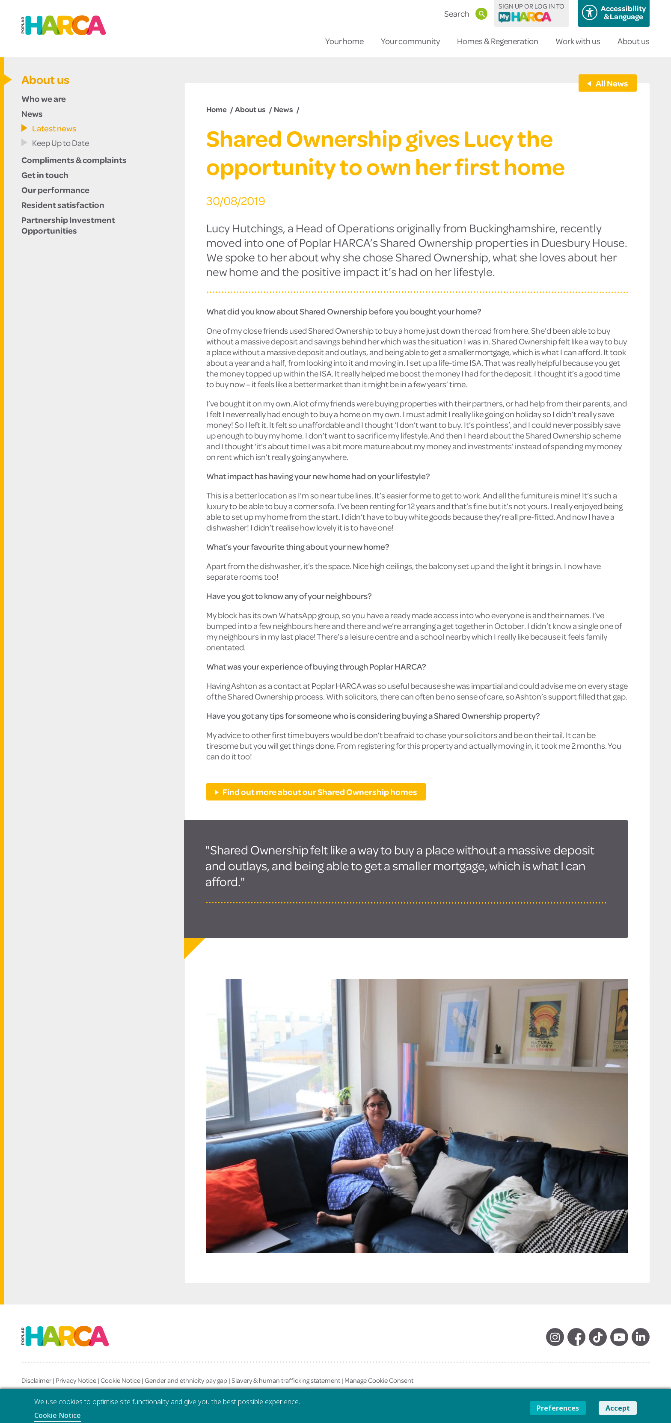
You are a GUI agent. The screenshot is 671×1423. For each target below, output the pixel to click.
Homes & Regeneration (497, 46)
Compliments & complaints (74, 159)
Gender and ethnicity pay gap (186, 1380)
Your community (410, 46)
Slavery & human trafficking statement (286, 1380)
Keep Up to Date (60, 142)
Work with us (577, 46)
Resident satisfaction (62, 204)
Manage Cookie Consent (378, 1380)
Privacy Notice (76, 1380)
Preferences (558, 1408)
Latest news (54, 128)
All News (611, 83)
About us (634, 46)
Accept (618, 1408)
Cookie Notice (120, 1380)
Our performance (55, 189)
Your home (344, 46)
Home (216, 109)
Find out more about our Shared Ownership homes (320, 791)
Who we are (43, 98)
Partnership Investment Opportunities (68, 225)
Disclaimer (36, 1380)
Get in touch (44, 174)
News (32, 113)
